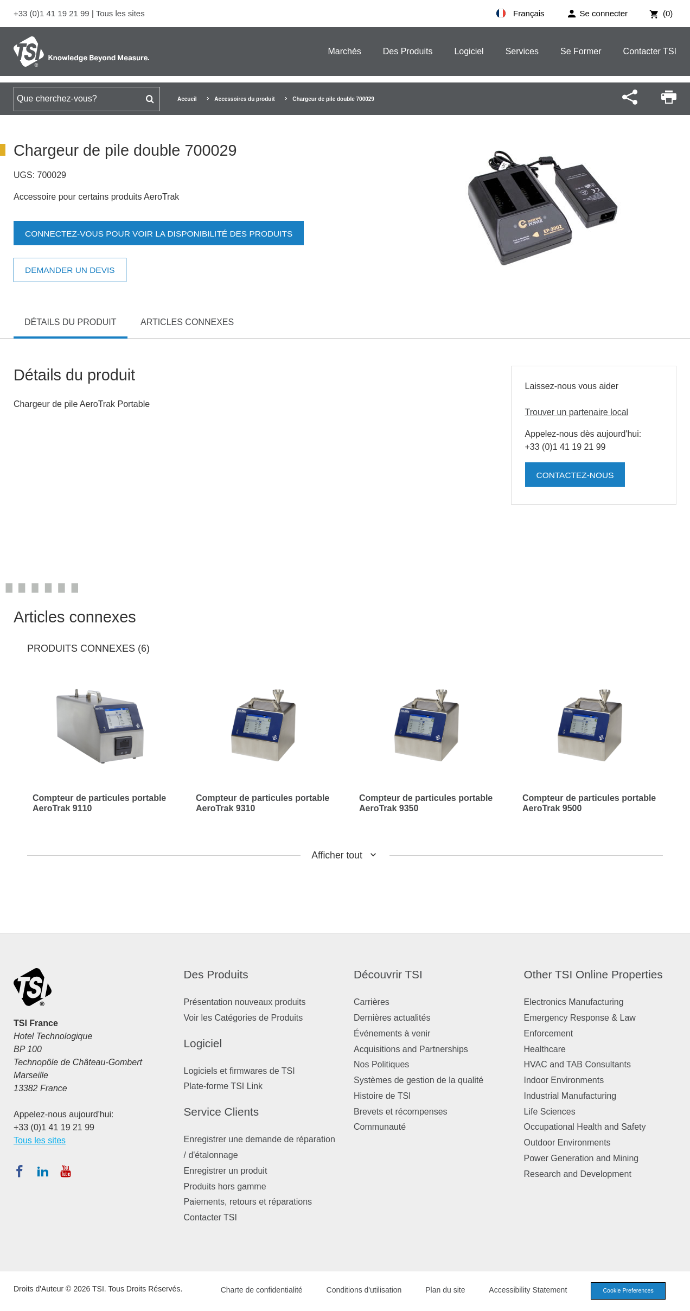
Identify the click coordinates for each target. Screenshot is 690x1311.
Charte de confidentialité (257, 1290)
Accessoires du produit (244, 99)
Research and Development (577, 1174)
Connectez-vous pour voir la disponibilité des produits (163, 233)
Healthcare (545, 1049)
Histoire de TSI (382, 1095)
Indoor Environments (564, 1080)
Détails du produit (70, 322)
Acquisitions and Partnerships (411, 1049)
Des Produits (408, 51)
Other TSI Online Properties (593, 974)
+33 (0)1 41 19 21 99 (53, 13)
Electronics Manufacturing (574, 1002)
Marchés (344, 51)
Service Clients (221, 1111)
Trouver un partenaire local (577, 412)
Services (522, 51)
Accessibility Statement (524, 1290)
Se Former (581, 51)
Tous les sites (120, 13)
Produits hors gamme (225, 1186)
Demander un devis (71, 270)
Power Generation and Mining (581, 1158)
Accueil (187, 99)
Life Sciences (550, 1111)
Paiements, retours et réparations (248, 1201)
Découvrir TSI (388, 974)
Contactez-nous (576, 475)
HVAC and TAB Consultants (577, 1064)
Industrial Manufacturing (570, 1095)
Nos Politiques (381, 1064)
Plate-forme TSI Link (223, 1086)
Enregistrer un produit (225, 1170)
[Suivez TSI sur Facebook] (19, 1171)
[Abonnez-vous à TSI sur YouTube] (65, 1171)
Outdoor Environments (567, 1142)
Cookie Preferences (626, 1291)
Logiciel (468, 51)
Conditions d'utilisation (360, 1290)
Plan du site (441, 1290)
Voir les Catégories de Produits (243, 1017)
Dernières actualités (392, 1017)
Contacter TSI (649, 51)
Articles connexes (187, 322)
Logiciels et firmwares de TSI (239, 1070)
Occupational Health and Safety (585, 1126)
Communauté (380, 1126)
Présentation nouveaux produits (245, 1002)
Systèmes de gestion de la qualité (418, 1080)
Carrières (371, 1002)
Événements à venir (392, 1033)
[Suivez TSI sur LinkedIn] (43, 1171)
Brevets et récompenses (401, 1111)
